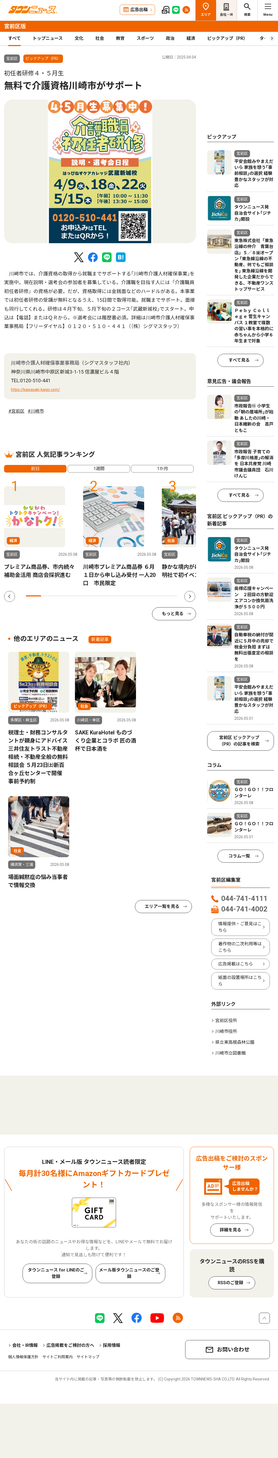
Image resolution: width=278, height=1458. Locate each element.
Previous (9, 596)
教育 (120, 38)
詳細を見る (230, 1229)
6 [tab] (108, 595)
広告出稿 (139, 9)
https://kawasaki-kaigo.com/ (35, 389)
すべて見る (239, 360)
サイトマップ (88, 1357)
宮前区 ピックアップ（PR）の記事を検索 (239, 741)
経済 (191, 38)
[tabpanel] (100, 171)
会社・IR (226, 15)
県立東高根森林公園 (234, 1042)
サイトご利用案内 (57, 1357)
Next (189, 596)
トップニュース (48, 38)
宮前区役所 (226, 1020)
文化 (79, 38)
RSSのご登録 (230, 1282)
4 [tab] (78, 595)
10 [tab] (169, 595)
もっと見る (173, 613)
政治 (170, 38)
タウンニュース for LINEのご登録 (56, 1273)
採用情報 (111, 1345)
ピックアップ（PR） (227, 38)
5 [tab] (94, 595)
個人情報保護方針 (23, 1357)
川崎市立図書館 (230, 1053)
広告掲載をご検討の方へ (70, 1345)
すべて (14, 38)
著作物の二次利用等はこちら (240, 947)
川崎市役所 (226, 1031)
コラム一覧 (239, 856)
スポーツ (145, 38)
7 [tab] (124, 595)
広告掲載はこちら (235, 963)
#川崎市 (36, 411)
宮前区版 (15, 26)
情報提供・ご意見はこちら (240, 927)
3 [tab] (63, 595)
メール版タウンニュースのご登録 (129, 1273)
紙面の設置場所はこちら (240, 981)
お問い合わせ (233, 1349)
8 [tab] (139, 595)
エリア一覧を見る (162, 906)
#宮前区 (16, 411)
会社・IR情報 (25, 1345)
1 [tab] (33, 595)
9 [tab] (154, 595)
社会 (99, 38)
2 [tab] (48, 595)
